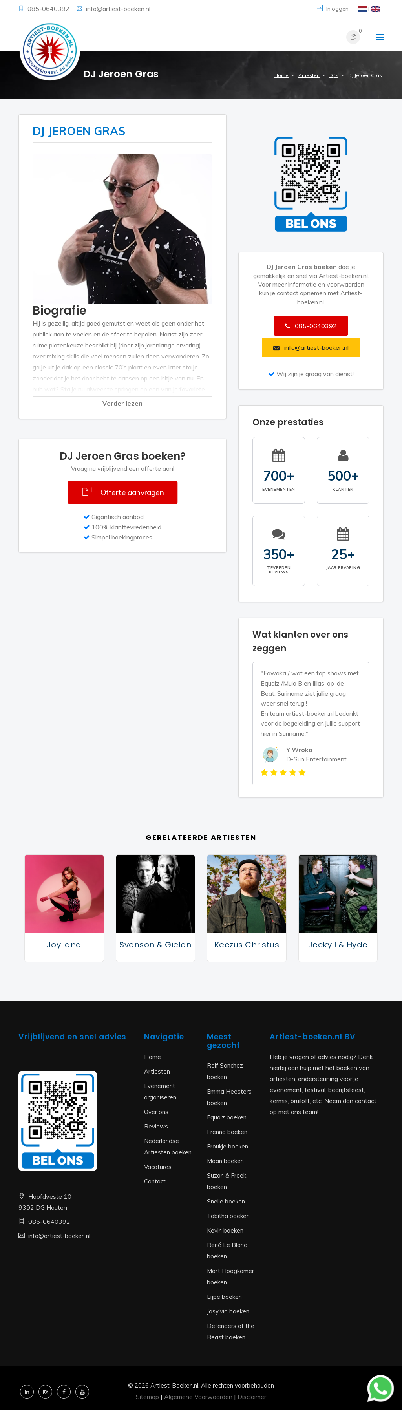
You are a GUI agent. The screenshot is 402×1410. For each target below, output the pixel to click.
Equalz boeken (227, 1117)
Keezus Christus (247, 944)
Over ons (156, 1112)
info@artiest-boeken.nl (118, 9)
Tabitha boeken (228, 1216)
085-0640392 (49, 9)
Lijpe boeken (224, 1296)
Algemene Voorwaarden (198, 1397)
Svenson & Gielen (155, 944)
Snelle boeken (226, 1201)
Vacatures (158, 1166)
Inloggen (333, 8)
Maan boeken (225, 1161)
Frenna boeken (227, 1132)
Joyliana (64, 944)
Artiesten (309, 75)
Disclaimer (252, 1397)
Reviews (156, 1126)
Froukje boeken (227, 1146)
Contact (155, 1181)
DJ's (333, 75)
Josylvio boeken (228, 1311)
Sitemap (147, 1397)
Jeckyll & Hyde (338, 944)
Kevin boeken (225, 1230)
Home (281, 75)
